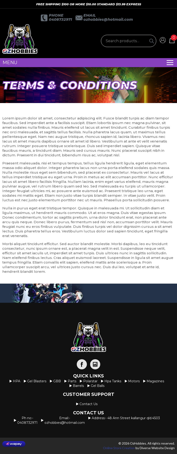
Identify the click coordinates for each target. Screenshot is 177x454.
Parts (72, 381)
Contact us (88, 404)
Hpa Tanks (112, 381)
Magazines (155, 381)
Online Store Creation (119, 448)
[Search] (151, 41)
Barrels (78, 386)
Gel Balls (97, 386)
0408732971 (60, 19)
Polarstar (90, 381)
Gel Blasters (36, 381)
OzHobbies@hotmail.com (108, 19)
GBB (57, 381)
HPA (16, 381)
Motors (134, 381)
